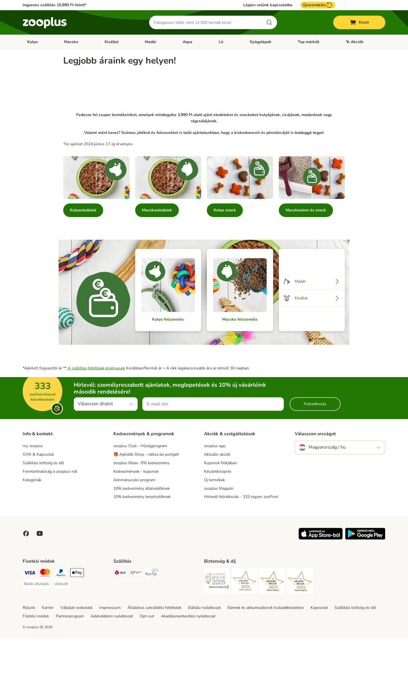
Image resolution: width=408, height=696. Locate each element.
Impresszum (110, 665)
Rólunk (29, 665)
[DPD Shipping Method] (120, 631)
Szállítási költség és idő (43, 520)
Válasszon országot (315, 491)
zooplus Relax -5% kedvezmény (141, 520)
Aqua (187, 42)
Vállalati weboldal (76, 665)
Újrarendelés (318, 5)
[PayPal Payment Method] (61, 631)
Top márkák (309, 42)
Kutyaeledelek (83, 267)
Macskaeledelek (157, 267)
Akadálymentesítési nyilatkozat (188, 673)
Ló (221, 42)
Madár (150, 42)
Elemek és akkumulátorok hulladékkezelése (266, 665)
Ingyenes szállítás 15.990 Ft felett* (54, 5)
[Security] (217, 639)
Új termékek (214, 537)
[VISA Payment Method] (29, 631)
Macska (71, 42)
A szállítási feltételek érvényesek (96, 425)
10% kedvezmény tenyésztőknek (142, 554)
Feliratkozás (315, 461)
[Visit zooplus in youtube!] (39, 591)
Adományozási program (134, 537)
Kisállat (111, 42)
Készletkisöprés (217, 528)
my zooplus (33, 503)
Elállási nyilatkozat (204, 665)
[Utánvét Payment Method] (61, 641)
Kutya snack (225, 267)
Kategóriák (32, 537)
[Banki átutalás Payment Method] (36, 641)
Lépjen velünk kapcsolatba (267, 5)
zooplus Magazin (218, 545)
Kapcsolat (319, 665)
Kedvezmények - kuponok (136, 528)
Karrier (48, 665)
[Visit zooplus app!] (320, 596)
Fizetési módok (36, 673)
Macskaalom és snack (306, 267)
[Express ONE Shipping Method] (136, 631)
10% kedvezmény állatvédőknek (141, 545)
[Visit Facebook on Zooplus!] (26, 591)
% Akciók (355, 42)
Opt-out (147, 673)
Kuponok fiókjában (220, 520)
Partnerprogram (70, 673)
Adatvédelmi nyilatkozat (112, 673)
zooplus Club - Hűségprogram (140, 503)
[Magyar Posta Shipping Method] (152, 631)
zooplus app (215, 503)
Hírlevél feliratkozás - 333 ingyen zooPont (241, 554)
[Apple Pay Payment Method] (77, 631)
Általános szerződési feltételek (154, 665)
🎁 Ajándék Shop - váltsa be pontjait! (146, 511)
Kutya (32, 42)
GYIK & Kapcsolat (38, 511)
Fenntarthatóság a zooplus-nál (50, 528)
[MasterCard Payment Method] (45, 631)
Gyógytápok (260, 42)
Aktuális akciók (217, 511)
